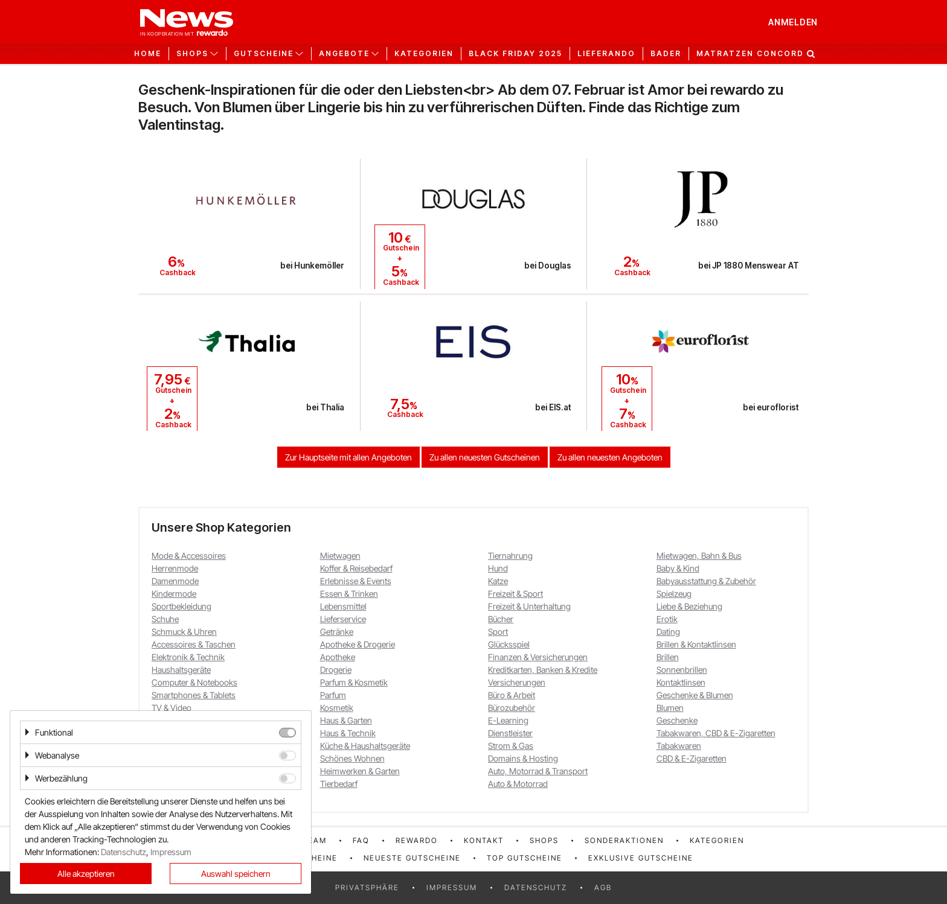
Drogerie (336, 669)
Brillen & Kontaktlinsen (696, 644)
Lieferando (606, 53)
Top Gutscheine (524, 857)
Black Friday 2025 (515, 53)
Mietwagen (340, 555)
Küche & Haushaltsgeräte (365, 745)
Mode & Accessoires (189, 555)
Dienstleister (510, 733)
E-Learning (508, 720)
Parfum (333, 695)
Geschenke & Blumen (694, 695)
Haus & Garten (346, 720)
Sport (498, 631)
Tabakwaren (678, 745)
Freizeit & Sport (515, 593)
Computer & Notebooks (194, 682)
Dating (668, 631)
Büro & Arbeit (511, 695)
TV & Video (171, 707)
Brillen (667, 657)
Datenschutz (535, 887)
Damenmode (175, 581)
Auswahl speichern (236, 873)
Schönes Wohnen (352, 758)
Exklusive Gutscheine (640, 857)
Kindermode (174, 593)
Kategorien (424, 53)
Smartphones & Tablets (194, 695)
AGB (603, 887)
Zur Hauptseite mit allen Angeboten (348, 457)
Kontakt (484, 840)
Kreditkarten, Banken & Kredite (542, 669)
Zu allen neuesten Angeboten (610, 457)
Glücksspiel (509, 644)
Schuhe (165, 619)
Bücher (500, 619)
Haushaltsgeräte (181, 669)
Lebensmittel (343, 606)
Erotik (667, 619)
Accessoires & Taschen (194, 644)
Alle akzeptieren (86, 873)
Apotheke (337, 657)
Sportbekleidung (181, 606)
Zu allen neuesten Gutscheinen (484, 457)
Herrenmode (175, 568)
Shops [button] (192, 53)
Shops (544, 840)
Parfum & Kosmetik (354, 682)
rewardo (417, 840)
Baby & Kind (677, 568)
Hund (498, 568)
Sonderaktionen (624, 840)
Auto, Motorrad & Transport (538, 771)
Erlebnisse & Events (355, 581)
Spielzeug (674, 593)
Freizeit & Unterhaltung (529, 606)
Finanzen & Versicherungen (538, 657)
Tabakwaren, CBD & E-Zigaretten (715, 733)
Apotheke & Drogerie (357, 644)
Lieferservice (343, 619)
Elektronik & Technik (188, 657)
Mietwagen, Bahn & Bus (699, 555)
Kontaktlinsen (680, 682)
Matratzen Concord (750, 53)
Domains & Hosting (523, 758)
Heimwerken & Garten (360, 771)
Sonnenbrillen (681, 669)
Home (147, 53)
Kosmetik (336, 707)
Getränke (336, 631)
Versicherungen (516, 682)
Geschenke (677, 720)
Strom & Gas (510, 745)
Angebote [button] (344, 53)
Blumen (670, 707)
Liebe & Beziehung (689, 606)
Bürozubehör (511, 707)
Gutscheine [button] (264, 53)
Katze (498, 581)
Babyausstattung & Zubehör (706, 581)
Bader (665, 53)
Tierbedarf (339, 783)
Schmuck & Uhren (184, 631)
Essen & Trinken (349, 593)
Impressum (451, 887)
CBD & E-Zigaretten (691, 758)
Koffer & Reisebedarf (356, 568)
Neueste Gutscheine (412, 857)
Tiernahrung (510, 555)
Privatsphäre (367, 887)
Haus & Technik (348, 733)
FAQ (361, 840)
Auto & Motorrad (518, 783)
